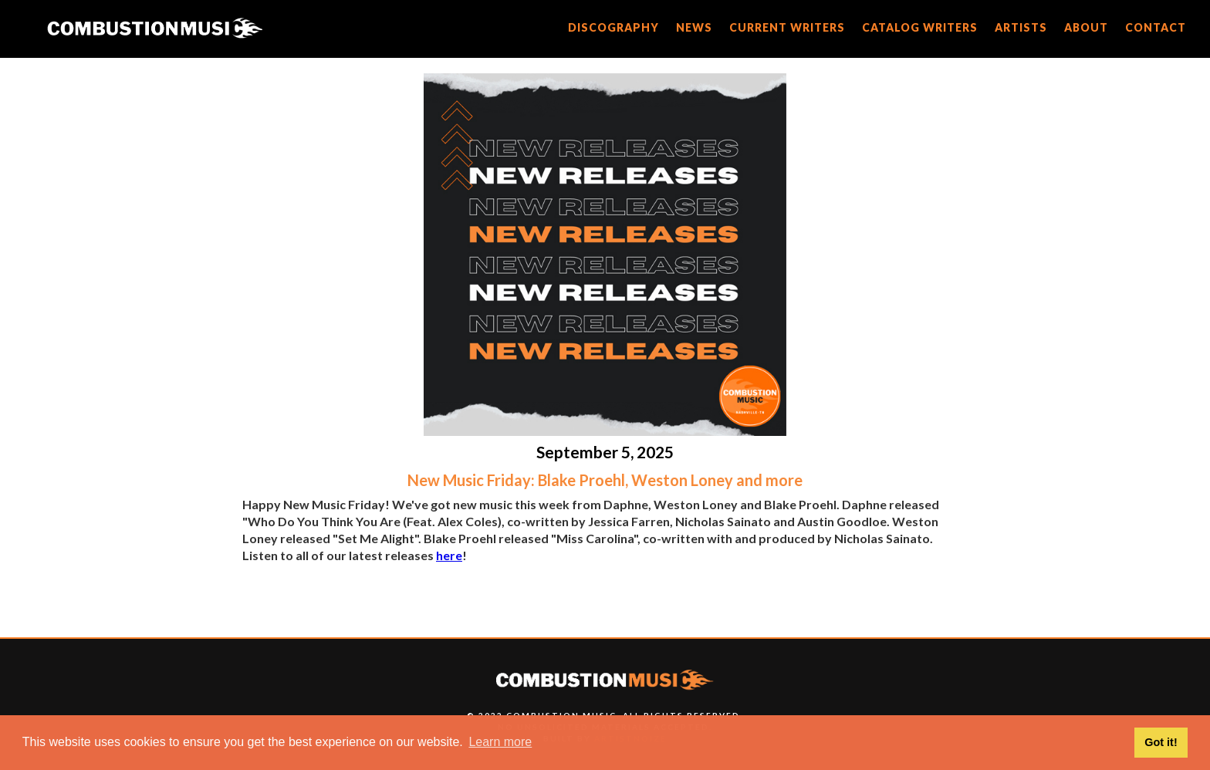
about (1086, 27)
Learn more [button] (500, 741)
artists (1021, 27)
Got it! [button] (1160, 742)
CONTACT (1155, 27)
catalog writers (920, 27)
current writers (787, 27)
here (449, 555)
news (694, 27)
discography (613, 27)
